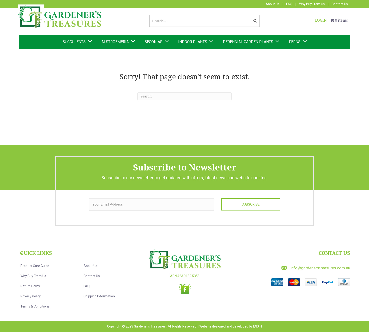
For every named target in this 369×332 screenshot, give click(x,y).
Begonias (153, 42)
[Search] (184, 96)
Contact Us (340, 4)
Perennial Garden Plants (248, 42)
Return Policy (30, 286)
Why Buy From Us (312, 4)
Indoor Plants (192, 42)
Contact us (92, 276)
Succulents (74, 42)
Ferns (295, 42)
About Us (272, 4)
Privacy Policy (30, 296)
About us (90, 266)
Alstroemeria (115, 42)
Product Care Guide (34, 266)
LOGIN (321, 20)
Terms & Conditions (34, 306)
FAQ (289, 4)
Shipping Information (99, 296)
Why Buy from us (33, 276)
